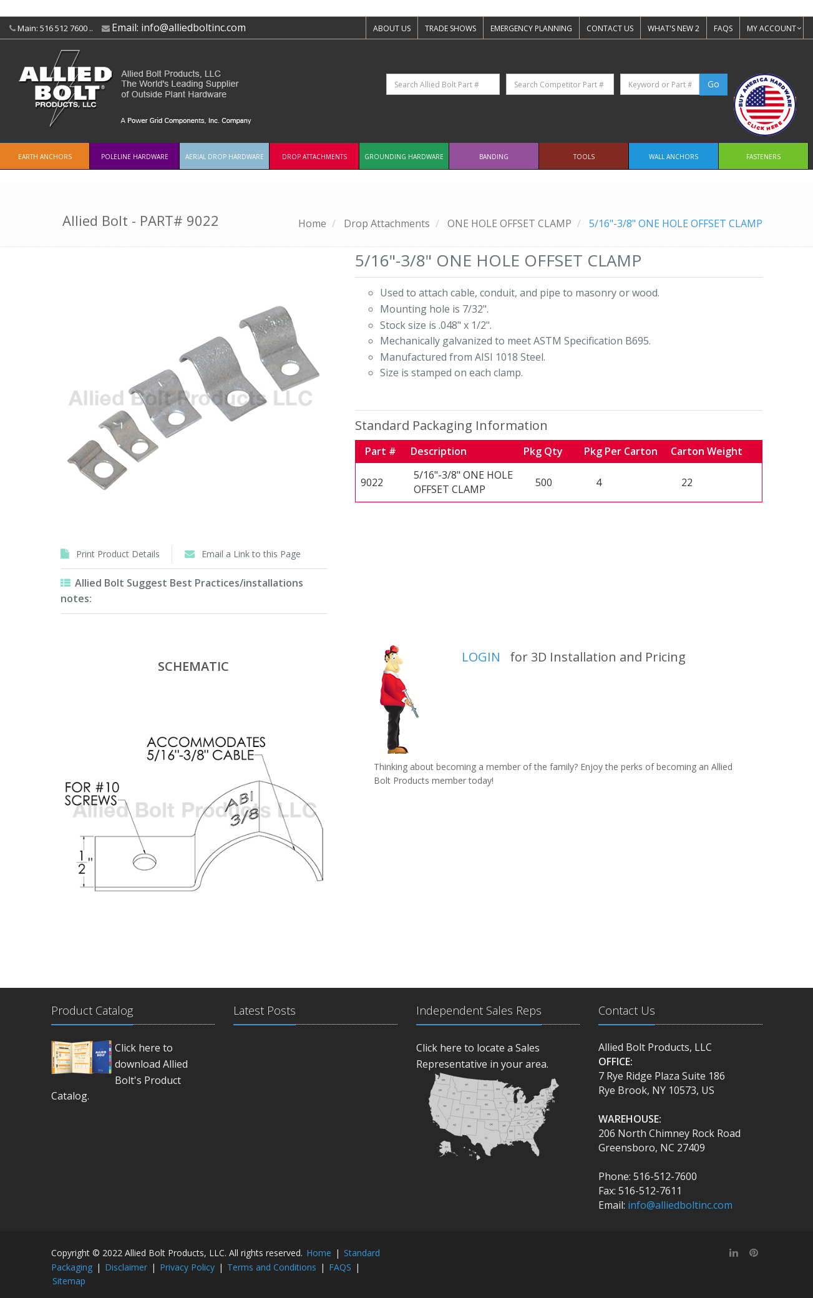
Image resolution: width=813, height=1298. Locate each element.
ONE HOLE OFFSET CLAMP (509, 223)
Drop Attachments (314, 156)
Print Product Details (118, 554)
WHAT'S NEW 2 (673, 28)
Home (312, 223)
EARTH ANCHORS (45, 156)
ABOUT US (392, 28)
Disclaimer (126, 1267)
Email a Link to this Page (251, 554)
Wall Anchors (673, 156)
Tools (584, 156)
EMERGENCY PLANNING (531, 28)
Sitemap (68, 1281)
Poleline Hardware (134, 156)
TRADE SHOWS (450, 28)
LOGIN (481, 656)
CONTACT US (610, 28)
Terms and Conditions (271, 1267)
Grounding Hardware (404, 156)
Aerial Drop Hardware (224, 156)
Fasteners (763, 156)
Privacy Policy (187, 1267)
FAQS (723, 28)
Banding (494, 156)
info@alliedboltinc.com (193, 27)
